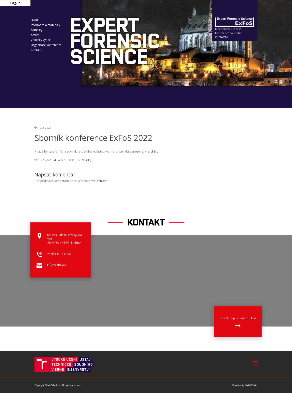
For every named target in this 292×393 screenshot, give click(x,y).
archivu (153, 152)
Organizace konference (46, 45)
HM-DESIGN (251, 385)
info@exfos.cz (56, 265)
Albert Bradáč (66, 160)
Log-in (15, 3)
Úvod (34, 20)
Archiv (35, 35)
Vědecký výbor (40, 40)
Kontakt (36, 50)
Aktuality (36, 30)
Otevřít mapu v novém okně (237, 318)
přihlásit (102, 181)
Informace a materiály (45, 25)
